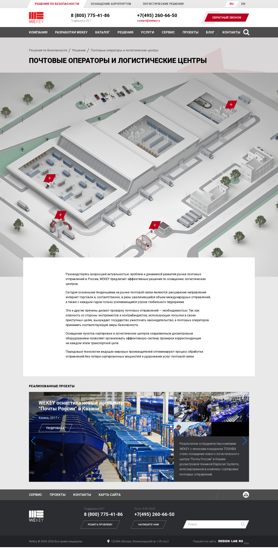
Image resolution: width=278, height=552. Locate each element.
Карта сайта (110, 495)
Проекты (57, 495)
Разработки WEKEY (71, 32)
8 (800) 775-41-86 (90, 15)
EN (243, 4)
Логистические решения (163, 4)
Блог (210, 32)
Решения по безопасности (48, 50)
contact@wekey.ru (148, 20)
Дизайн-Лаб (230, 541)
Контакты (231, 32)
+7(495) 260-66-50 (157, 15)
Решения (79, 50)
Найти (243, 524)
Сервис (168, 32)
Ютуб (246, 495)
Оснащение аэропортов (111, 4)
